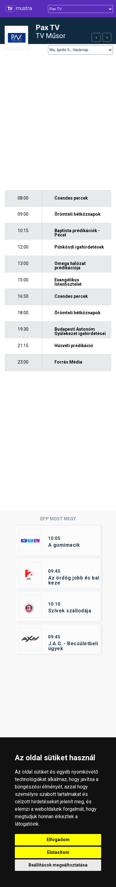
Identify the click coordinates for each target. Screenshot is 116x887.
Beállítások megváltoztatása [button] (58, 865)
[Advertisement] (58, 123)
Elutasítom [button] (58, 852)
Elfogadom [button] (58, 839)
